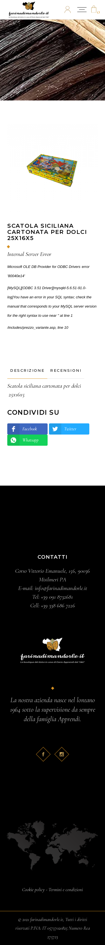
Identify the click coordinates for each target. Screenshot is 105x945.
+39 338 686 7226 (58, 605)
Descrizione (27, 370)
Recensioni (65, 370)
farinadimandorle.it (46, 919)
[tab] (27, 371)
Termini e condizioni (65, 890)
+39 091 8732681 (57, 596)
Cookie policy (33, 890)
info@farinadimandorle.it (61, 588)
